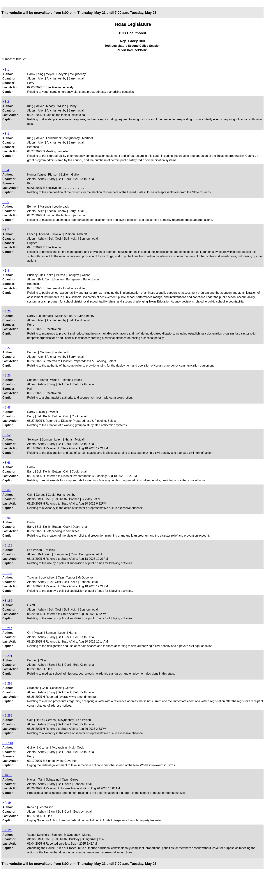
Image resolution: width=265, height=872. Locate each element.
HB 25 (6, 375)
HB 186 (7, 600)
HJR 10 (7, 775)
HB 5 (5, 202)
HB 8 (5, 270)
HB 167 (7, 573)
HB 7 (5, 229)
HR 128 (7, 830)
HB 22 (6, 347)
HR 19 (6, 802)
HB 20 (6, 311)
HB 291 (7, 655)
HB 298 (7, 715)
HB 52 (6, 435)
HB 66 (6, 517)
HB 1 (5, 69)
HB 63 (6, 462)
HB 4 (5, 170)
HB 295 (7, 683)
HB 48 (6, 407)
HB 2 (5, 101)
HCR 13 (7, 743)
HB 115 (7, 545)
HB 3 (5, 133)
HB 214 (7, 628)
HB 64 (6, 490)
